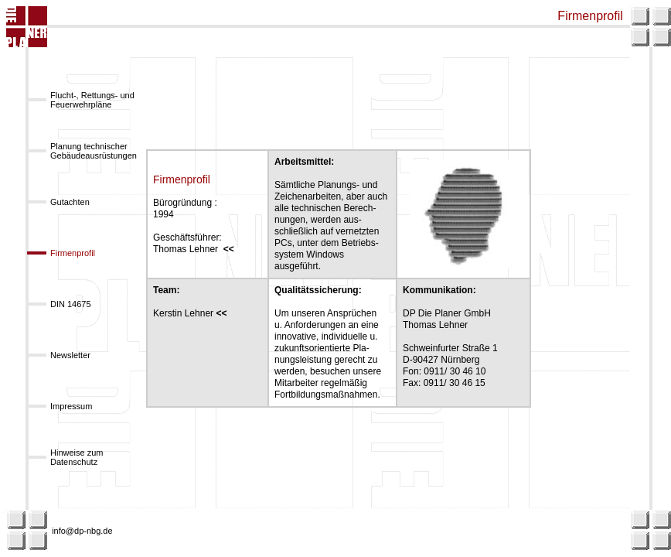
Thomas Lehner (193, 249)
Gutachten (70, 202)
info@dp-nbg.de (82, 530)
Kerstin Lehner (192, 313)
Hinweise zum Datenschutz (76, 457)
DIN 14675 (70, 304)
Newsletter (70, 355)
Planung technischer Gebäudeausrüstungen (93, 151)
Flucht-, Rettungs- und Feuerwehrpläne (92, 100)
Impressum (71, 406)
